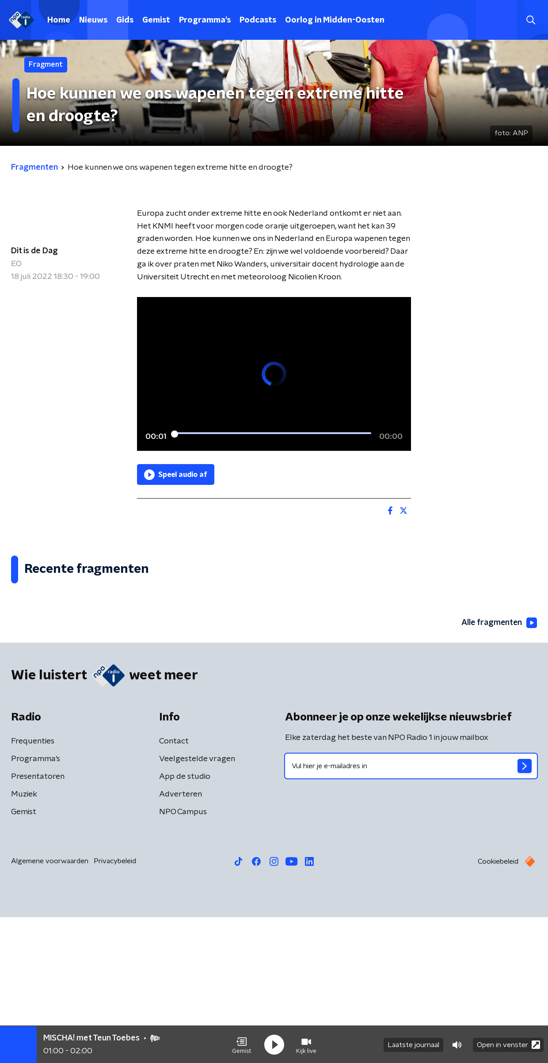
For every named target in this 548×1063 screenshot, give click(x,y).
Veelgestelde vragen (197, 905)
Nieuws (93, 20)
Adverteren (180, 940)
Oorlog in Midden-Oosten (334, 20)
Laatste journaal (413, 1044)
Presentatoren (38, 922)
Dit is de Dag (34, 251)
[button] (242, 1044)
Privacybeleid (115, 1006)
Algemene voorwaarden (49, 1006)
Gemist (156, 20)
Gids (124, 20)
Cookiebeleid (498, 1007)
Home (58, 20)
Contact (174, 887)
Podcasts (258, 20)
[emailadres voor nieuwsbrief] (411, 911)
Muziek (24, 940)
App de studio (184, 922)
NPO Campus (183, 958)
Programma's (205, 20)
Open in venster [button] (508, 1044)
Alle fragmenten (498, 768)
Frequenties (32, 887)
